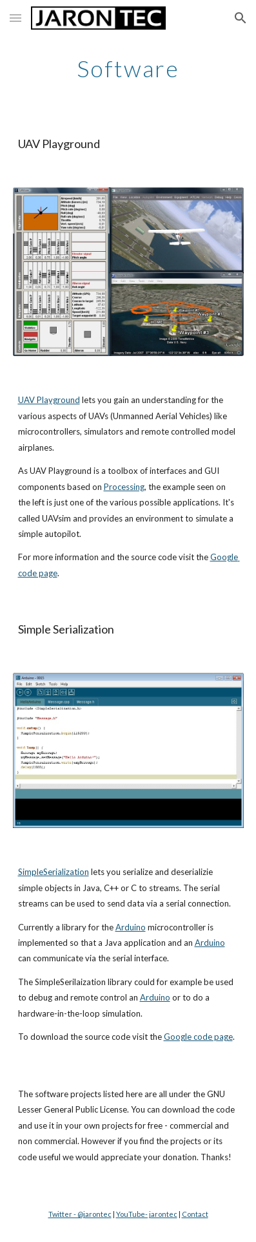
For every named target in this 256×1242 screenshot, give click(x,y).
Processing (124, 487)
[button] (15, 17)
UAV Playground (49, 400)
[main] (128, 67)
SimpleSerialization (53, 872)
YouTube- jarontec (146, 1214)
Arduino (130, 927)
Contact (195, 1214)
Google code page (198, 1036)
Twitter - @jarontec (80, 1214)
